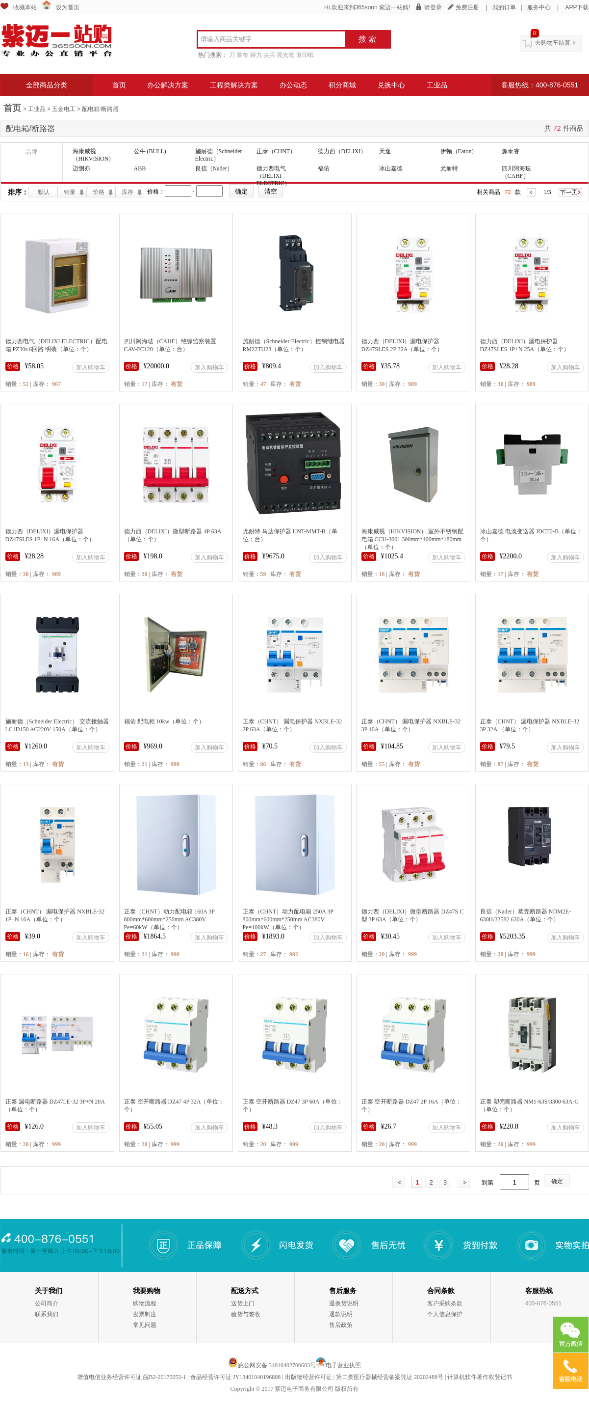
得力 (256, 55)
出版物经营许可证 (308, 1377)
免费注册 (467, 7)
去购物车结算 (552, 42)
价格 (98, 192)
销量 (70, 192)
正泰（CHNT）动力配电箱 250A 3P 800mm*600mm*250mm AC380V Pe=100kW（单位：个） (288, 919)
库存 (127, 192)
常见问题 (144, 1325)
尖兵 (269, 55)
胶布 (242, 55)
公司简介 (46, 1303)
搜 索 (367, 39)
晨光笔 (285, 55)
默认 (44, 192)
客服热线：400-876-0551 (539, 85)
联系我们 (46, 1314)
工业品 (437, 85)
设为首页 (67, 7)
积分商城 (342, 85)
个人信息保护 (444, 1314)
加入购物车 (90, 367)
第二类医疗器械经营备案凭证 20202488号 (389, 1377)
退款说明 (341, 1314)
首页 (119, 85)
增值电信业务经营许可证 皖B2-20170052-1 (131, 1377)
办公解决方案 (167, 85)
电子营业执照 (343, 1365)
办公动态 (293, 85)
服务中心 (539, 7)
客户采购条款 (444, 1303)
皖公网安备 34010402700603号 (272, 1365)
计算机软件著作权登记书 (479, 1377)
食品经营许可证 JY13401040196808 (235, 1377)
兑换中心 (391, 85)
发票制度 (144, 1314)
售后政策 (341, 1325)
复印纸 (305, 55)
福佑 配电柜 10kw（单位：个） (164, 721)
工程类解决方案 (234, 85)
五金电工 (64, 109)
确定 (557, 1181)
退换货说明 (344, 1303)
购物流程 (144, 1303)
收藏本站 (25, 7)
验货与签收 (245, 1314)
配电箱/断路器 (100, 109)
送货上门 (243, 1303)
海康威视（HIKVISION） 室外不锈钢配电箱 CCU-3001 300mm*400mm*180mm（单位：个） (412, 539)
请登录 (433, 7)
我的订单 (504, 7)
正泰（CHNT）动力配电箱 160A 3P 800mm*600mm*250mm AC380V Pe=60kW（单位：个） (169, 919)
